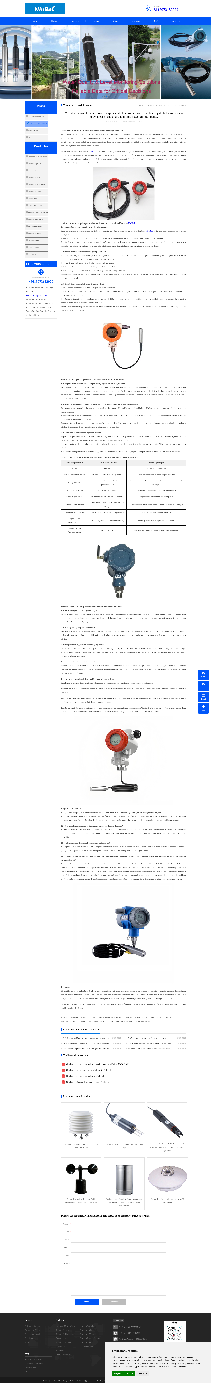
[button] (102, 96)
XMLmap (99, 1379)
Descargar (135, 21)
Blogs (155, 21)
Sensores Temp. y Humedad (40, 226)
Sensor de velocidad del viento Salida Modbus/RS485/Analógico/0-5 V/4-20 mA (81, 1200)
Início (34, 21)
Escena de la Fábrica (32, 1329)
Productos (75, 21)
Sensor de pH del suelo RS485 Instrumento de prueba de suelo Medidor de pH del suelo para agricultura (166, 1147)
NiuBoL (92, 152)
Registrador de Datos (38, 218)
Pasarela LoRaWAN (37, 242)
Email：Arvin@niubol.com (36, 315)
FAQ (32, 142)
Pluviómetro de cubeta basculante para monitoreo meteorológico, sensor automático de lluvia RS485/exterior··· (123, 1201)
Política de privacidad (64, 1353)
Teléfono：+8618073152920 (129, 1331)
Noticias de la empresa (38, 118)
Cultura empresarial (32, 1333)
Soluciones (95, 21)
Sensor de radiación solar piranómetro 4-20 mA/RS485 (166, 1200)
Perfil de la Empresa (32, 1324)
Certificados (29, 1337)
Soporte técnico (36, 134)
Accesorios (34, 273)
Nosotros (55, 21)
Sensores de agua (36, 178)
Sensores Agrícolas (37, 170)
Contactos (176, 21)
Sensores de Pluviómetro (39, 194)
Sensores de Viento (37, 202)
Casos (115, 21)
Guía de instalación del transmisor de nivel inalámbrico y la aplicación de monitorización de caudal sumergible (112, 1022)
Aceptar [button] (117, 1373)
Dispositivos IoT (36, 258)
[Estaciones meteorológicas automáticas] (105, 61)
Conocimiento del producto (40, 126)
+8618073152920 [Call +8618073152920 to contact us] (165, 10)
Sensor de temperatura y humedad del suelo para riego (123, 1146)
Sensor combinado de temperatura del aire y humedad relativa (81, 1146)
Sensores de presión (37, 250)
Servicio (28, 1341)
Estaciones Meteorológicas (40, 162)
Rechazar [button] (129, 1373)
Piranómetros (35, 210)
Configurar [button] (142, 1373)
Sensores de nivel (36, 186)
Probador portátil (36, 266)
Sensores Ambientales (38, 234)
